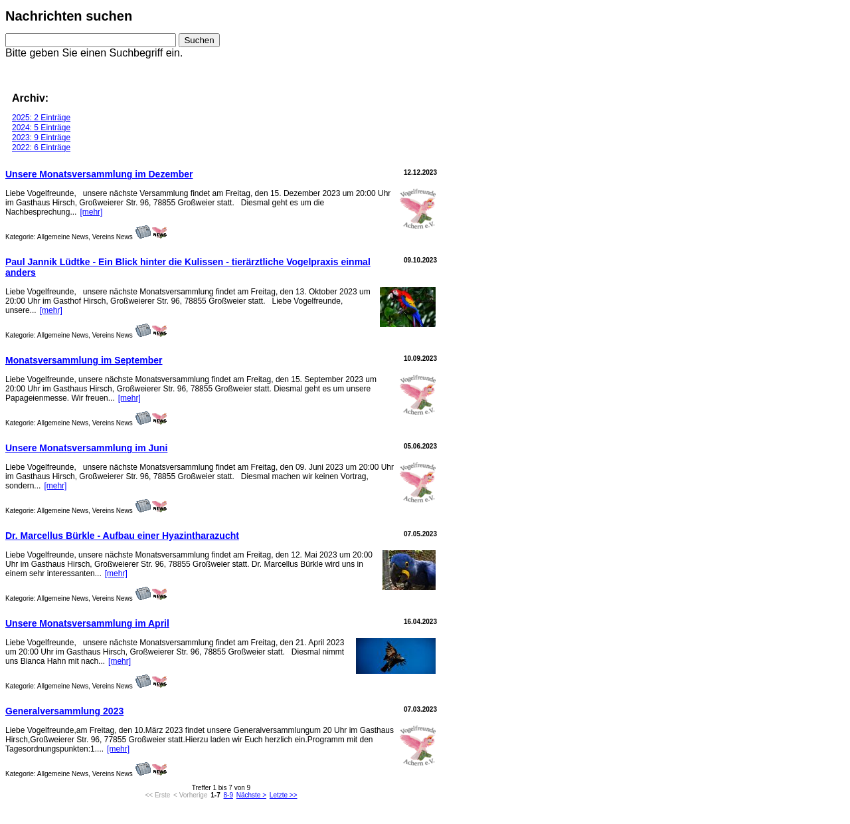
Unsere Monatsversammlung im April (87, 623)
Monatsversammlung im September (84, 360)
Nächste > (251, 795)
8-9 (228, 795)
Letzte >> (284, 795)
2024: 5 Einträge (41, 127)
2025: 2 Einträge (41, 117)
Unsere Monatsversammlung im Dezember (99, 174)
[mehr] (91, 212)
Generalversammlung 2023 (64, 711)
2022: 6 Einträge (41, 147)
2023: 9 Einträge (41, 137)
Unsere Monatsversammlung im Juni (86, 448)
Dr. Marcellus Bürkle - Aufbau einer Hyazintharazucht (122, 535)
